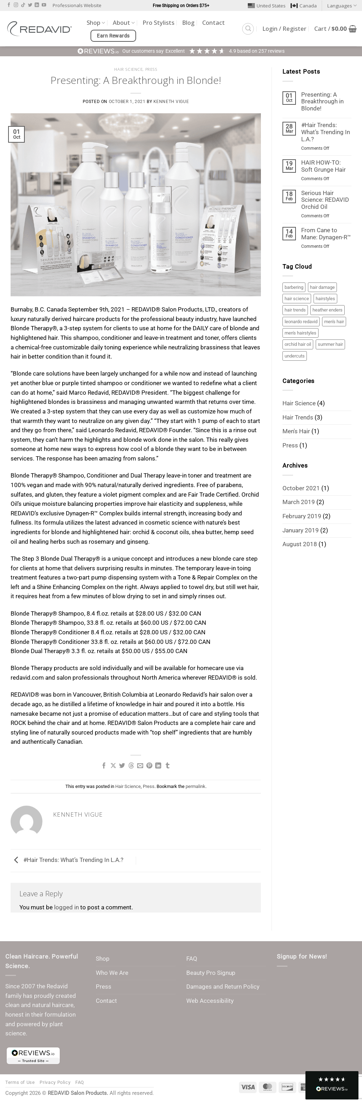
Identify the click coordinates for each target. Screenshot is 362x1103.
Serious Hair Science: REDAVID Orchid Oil (325, 200)
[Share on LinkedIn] (158, 766)
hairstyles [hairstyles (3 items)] (325, 298)
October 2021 (301, 488)
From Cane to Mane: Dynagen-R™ (326, 234)
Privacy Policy (55, 1082)
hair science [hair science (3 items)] (297, 298)
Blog (188, 22)
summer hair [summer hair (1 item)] (330, 344)
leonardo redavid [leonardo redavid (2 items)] (301, 321)
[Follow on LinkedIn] (37, 5)
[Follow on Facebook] (9, 5)
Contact (213, 22)
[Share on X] (113, 766)
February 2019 (301, 516)
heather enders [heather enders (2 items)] (328, 310)
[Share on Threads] (131, 766)
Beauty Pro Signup (210, 973)
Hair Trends (297, 417)
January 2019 (300, 530)
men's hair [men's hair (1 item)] (334, 321)
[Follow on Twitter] (30, 5)
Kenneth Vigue (171, 101)
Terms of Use (20, 1082)
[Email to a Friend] (140, 766)
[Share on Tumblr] (167, 766)
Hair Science (128, 69)
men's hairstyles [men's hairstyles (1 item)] (300, 333)
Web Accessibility (210, 1001)
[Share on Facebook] (104, 766)
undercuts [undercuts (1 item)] (295, 356)
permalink (195, 786)
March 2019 (298, 502)
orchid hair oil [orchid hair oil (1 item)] (298, 344)
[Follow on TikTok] (23, 5)
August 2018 (299, 544)
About (124, 22)
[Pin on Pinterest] (149, 766)
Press (151, 69)
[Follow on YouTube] (44, 5)
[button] (248, 29)
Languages (342, 5)
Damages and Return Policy (222, 986)
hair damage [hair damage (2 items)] (322, 287)
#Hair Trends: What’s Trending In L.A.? (67, 860)
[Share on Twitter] (122, 766)
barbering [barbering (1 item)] (294, 287)
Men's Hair (296, 431)
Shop (96, 22)
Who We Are (112, 973)
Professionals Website (77, 5)
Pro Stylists (158, 22)
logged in (66, 907)
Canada (304, 5)
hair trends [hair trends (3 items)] (295, 310)
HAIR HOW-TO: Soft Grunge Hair (323, 166)
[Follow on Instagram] (16, 5)
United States (267, 5)
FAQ (191, 958)
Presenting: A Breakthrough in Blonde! (322, 101)
